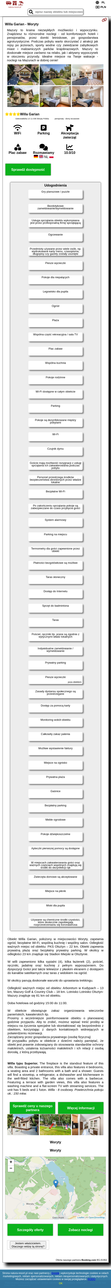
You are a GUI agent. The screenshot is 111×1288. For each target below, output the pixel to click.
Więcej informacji (81, 1108)
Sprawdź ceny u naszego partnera (32, 1108)
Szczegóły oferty (30, 1230)
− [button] (10, 1169)
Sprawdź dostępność (28, 169)
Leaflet (80, 1217)
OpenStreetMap (97, 1217)
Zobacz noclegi (81, 1230)
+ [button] (10, 1162)
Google (55, 1273)
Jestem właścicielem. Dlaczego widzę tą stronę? (28, 1245)
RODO (91, 1279)
